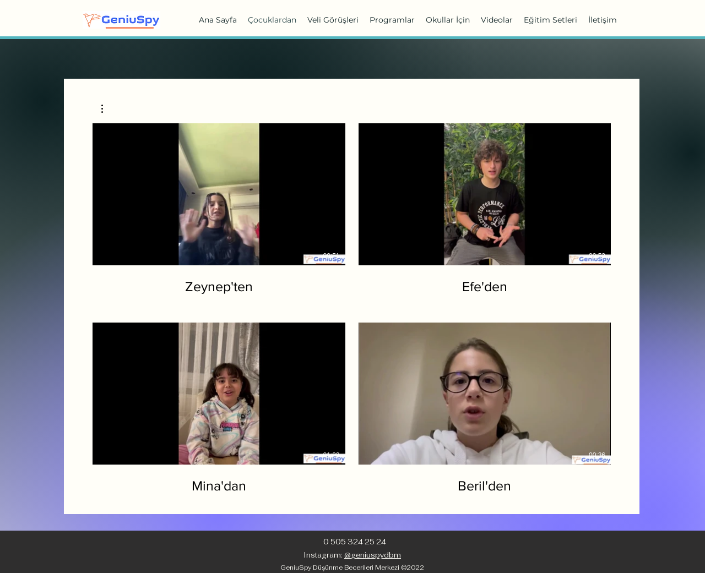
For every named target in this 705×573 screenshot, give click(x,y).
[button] (107, 109)
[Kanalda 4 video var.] (351, 308)
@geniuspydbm (372, 555)
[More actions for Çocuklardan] (107, 109)
